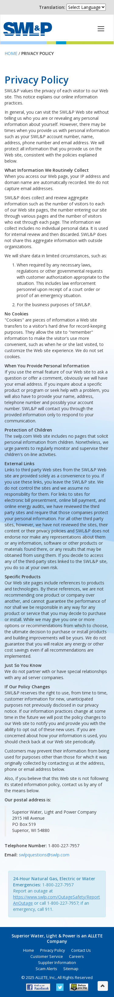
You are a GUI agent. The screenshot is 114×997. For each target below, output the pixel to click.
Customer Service (46, 956)
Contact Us (81, 950)
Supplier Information (57, 962)
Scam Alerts (46, 968)
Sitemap (70, 968)
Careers (76, 956)
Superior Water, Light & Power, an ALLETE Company (27, 29)
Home (11, 53)
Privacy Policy (52, 950)
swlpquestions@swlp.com (44, 855)
